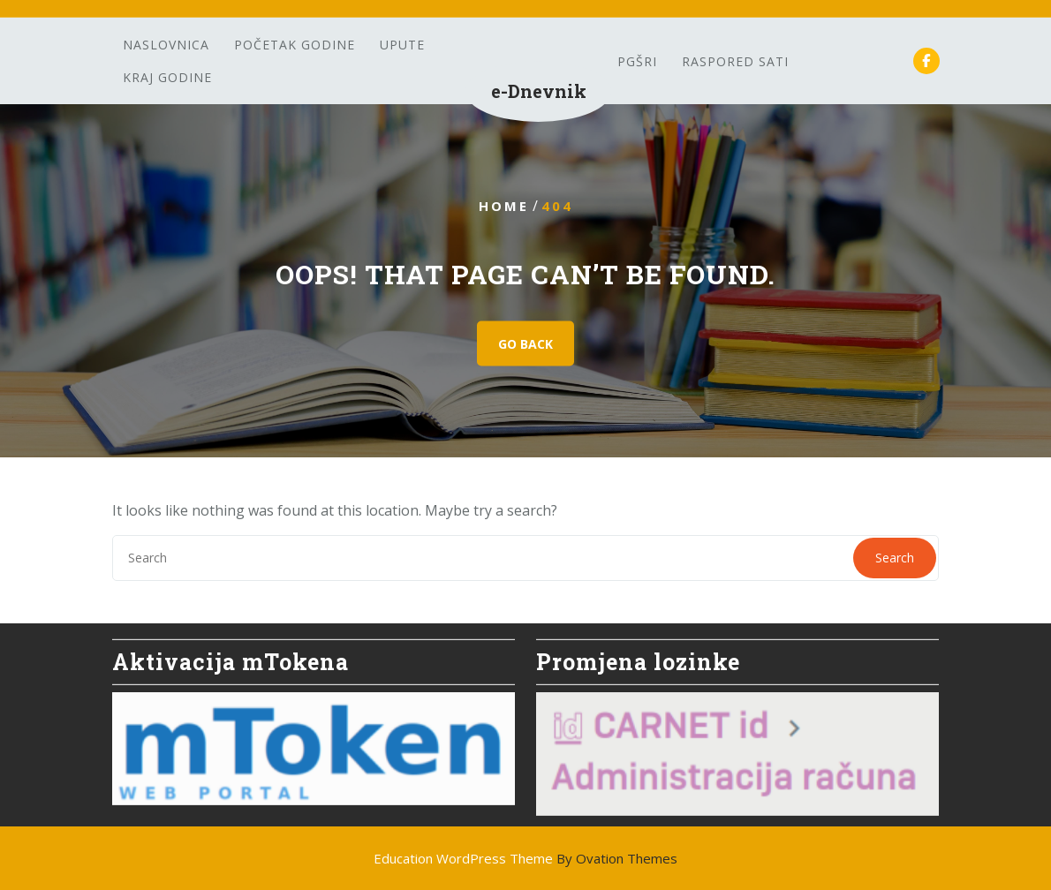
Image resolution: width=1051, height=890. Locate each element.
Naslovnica (166, 44)
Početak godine (294, 44)
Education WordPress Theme (525, 858)
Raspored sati (735, 61)
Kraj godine (167, 77)
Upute (402, 44)
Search (894, 557)
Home (504, 206)
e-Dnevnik (538, 90)
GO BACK (525, 344)
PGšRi (637, 61)
